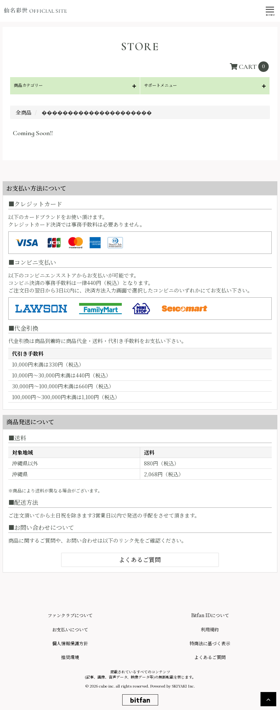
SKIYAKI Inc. (183, 686)
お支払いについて (70, 629)
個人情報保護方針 (70, 643)
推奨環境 (70, 657)
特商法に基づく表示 (210, 643)
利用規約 (210, 629)
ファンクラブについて (70, 615)
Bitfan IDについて (210, 615)
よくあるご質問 (140, 559)
